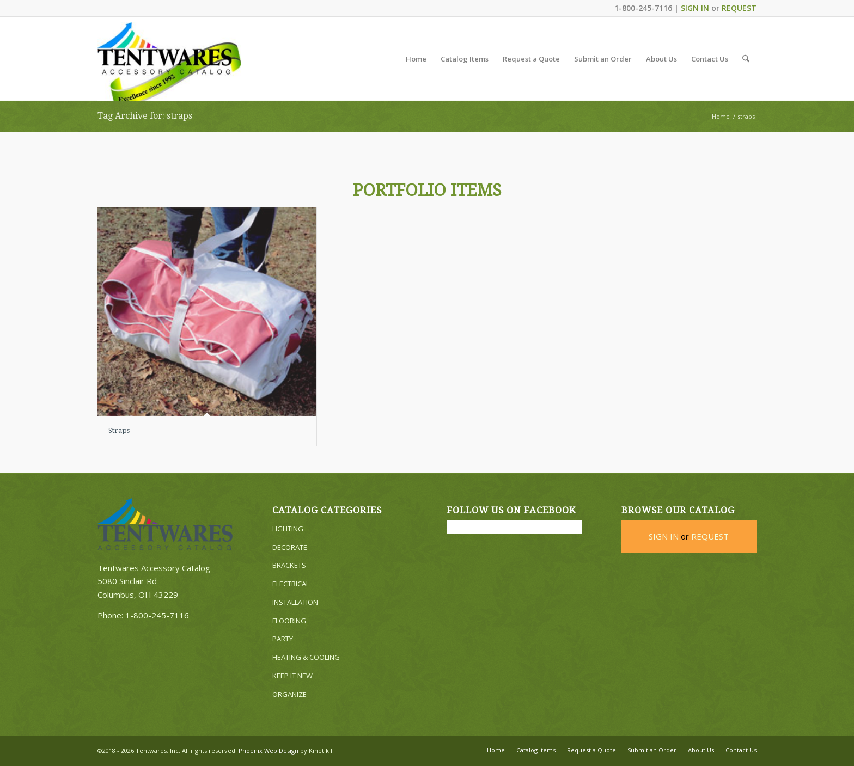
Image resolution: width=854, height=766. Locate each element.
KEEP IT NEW (292, 676)
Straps (119, 430)
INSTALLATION (295, 602)
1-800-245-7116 (157, 615)
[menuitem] (416, 59)
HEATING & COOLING (306, 657)
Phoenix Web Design (268, 750)
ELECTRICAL (290, 584)
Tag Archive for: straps (144, 116)
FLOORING (289, 621)
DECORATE (289, 547)
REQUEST (739, 8)
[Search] (746, 59)
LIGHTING (287, 529)
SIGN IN (695, 8)
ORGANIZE (289, 694)
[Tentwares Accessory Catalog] (169, 61)
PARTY (282, 639)
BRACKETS (289, 565)
